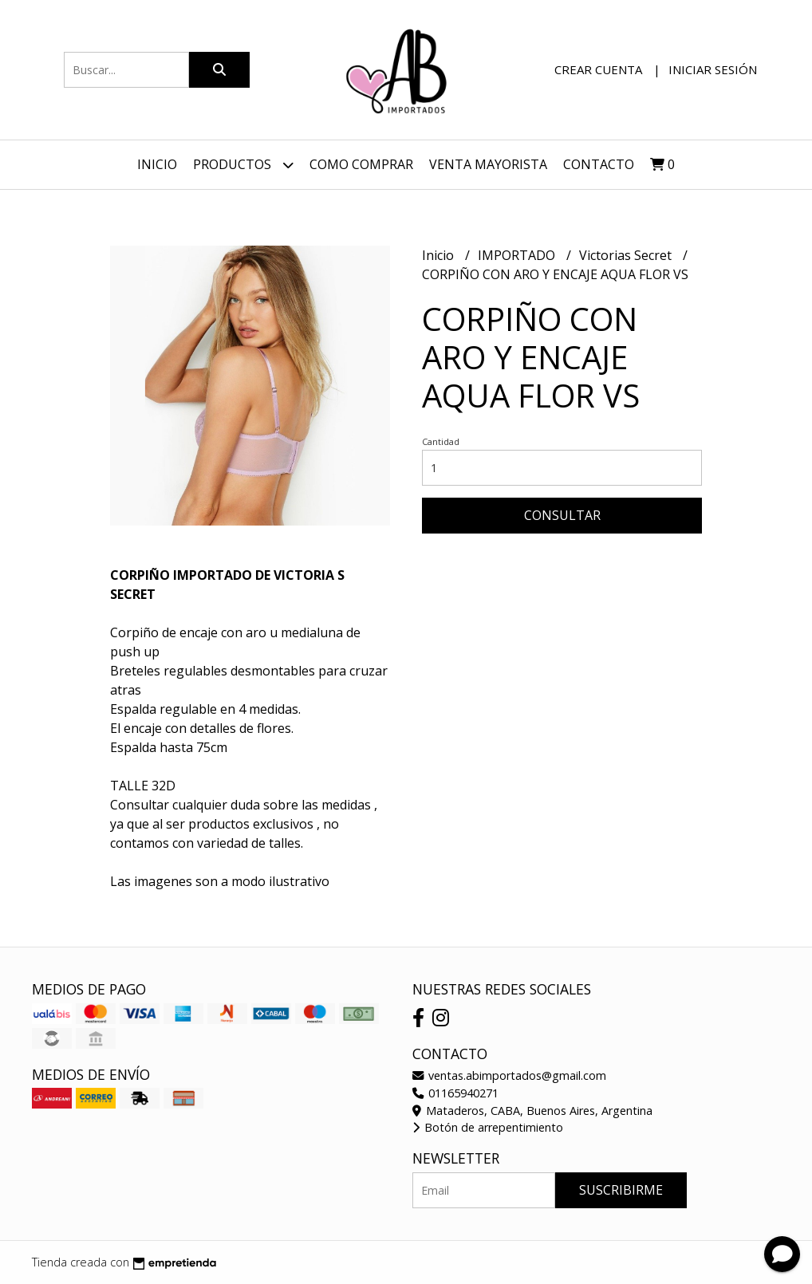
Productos (243, 164)
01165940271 (455, 1093)
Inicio (157, 164)
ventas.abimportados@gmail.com (509, 1075)
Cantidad (440, 441)
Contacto (598, 164)
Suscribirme (621, 1190)
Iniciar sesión (712, 69)
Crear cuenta (598, 69)
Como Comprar (361, 164)
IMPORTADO (518, 255)
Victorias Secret (627, 255)
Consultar (562, 515)
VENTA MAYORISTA (488, 164)
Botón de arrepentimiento (487, 1127)
